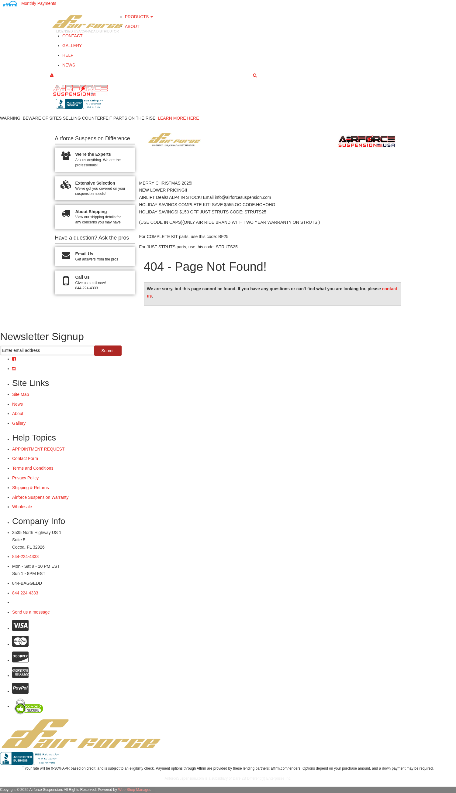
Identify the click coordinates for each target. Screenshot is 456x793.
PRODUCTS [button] (139, 16)
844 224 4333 (25, 592)
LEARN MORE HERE (178, 118)
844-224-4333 (25, 556)
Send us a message (31, 612)
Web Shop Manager (134, 790)
